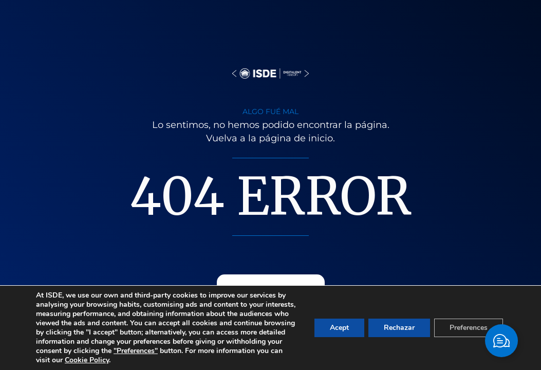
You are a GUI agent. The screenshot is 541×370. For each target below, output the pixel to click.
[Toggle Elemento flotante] (501, 340)
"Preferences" (136, 351)
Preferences (469, 327)
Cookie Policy (87, 360)
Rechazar (399, 327)
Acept (339, 327)
